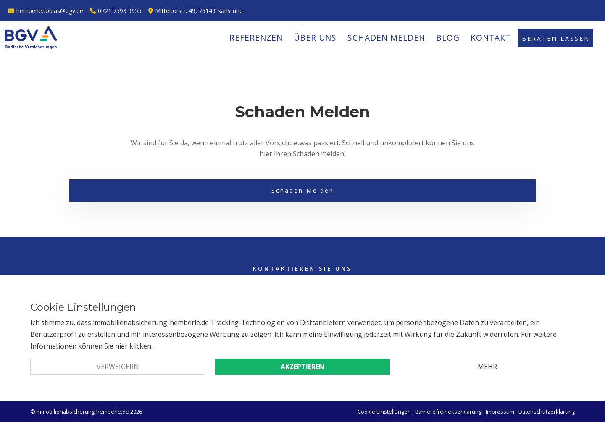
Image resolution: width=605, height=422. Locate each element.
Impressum (500, 411)
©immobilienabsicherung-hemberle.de (79, 411)
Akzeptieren (302, 366)
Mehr (487, 366)
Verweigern (118, 366)
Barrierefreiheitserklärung (448, 411)
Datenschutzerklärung (546, 411)
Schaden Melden (302, 190)
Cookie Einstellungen (384, 411)
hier (121, 346)
